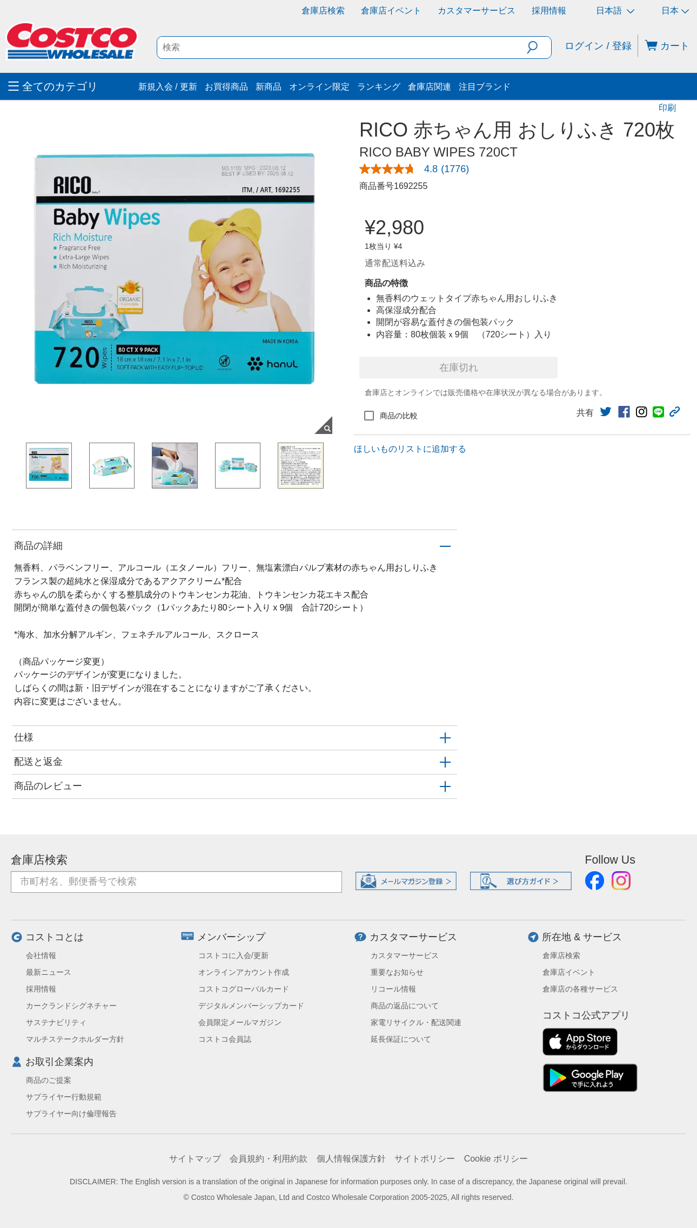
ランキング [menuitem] (378, 86)
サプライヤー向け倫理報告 (71, 1113)
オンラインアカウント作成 (243, 972)
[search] (342, 47)
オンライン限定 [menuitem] (319, 86)
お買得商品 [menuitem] (226, 86)
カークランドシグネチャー (71, 1005)
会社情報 (41, 955)
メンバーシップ (231, 937)
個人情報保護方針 (351, 1158)
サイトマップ (195, 1158)
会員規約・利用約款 (268, 1158)
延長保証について (401, 1039)
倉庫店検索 (323, 10)
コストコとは (54, 937)
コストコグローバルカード (243, 989)
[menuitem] (71, 86)
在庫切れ (458, 367)
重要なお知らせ (397, 972)
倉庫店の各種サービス (580, 989)
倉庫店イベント (391, 10)
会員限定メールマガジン (240, 1022)
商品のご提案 (48, 1080)
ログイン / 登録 (598, 45)
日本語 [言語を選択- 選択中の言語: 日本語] (615, 10)
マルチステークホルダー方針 (75, 1039)
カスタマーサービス (476, 10)
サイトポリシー (424, 1158)
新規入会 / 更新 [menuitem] (167, 86)
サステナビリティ (56, 1022)
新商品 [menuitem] (269, 86)
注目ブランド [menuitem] (485, 86)
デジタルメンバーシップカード (251, 1005)
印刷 (667, 107)
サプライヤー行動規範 (64, 1097)
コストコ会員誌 (224, 1039)
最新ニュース (48, 972)
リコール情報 (393, 989)
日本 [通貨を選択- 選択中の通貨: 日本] (675, 10)
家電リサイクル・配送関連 (416, 1022)
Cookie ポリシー (496, 1158)
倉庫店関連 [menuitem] (429, 86)
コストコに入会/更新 (233, 955)
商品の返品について (405, 1005)
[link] (418, 169)
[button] (539, 47)
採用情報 (549, 10)
